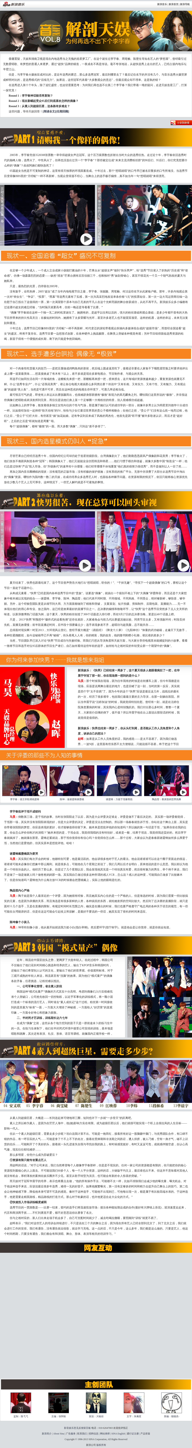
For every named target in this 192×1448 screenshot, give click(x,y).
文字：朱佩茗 (134, 1416)
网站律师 (105, 1433)
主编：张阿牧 (58, 1416)
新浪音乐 (162, 4)
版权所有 (101, 1445)
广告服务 (71, 1433)
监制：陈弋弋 (21, 1416)
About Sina (58, 1433)
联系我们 (82, 1433)
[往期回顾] (62, 111)
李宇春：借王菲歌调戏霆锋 (24, 799)
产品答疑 (145, 1433)
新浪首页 (173, 4)
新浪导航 (185, 4)
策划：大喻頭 (96, 1416)
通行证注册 (133, 1433)
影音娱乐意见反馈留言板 (77, 1428)
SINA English (118, 1433)
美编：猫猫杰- (171, 1416)
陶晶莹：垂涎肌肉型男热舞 (166, 799)
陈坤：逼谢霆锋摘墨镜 (72, 799)
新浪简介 (47, 1433)
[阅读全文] (49, 111)
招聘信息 (93, 1433)
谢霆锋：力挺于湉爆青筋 (119, 799)
